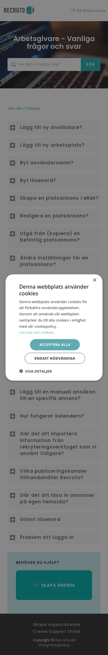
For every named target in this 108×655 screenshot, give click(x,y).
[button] (35, 371)
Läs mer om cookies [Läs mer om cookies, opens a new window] (36, 332)
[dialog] (54, 327)
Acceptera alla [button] (54, 344)
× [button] (94, 280)
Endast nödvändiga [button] (54, 358)
